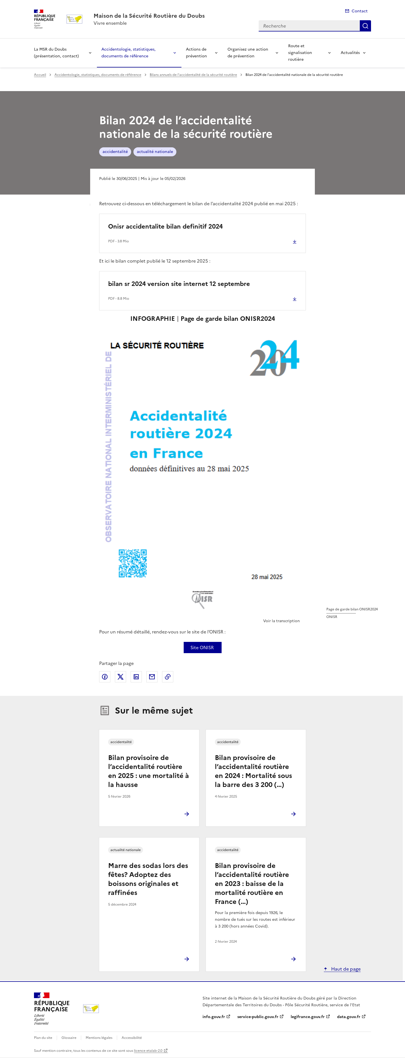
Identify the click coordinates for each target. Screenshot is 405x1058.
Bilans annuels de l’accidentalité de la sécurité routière (193, 74)
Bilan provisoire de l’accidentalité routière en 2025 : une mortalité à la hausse (148, 771)
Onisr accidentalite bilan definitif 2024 (165, 226)
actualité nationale (155, 152)
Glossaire (69, 1037)
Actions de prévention (196, 52)
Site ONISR (202, 647)
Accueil (40, 74)
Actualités (350, 53)
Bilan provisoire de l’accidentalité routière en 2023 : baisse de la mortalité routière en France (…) (252, 884)
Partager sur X (120, 676)
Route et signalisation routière (300, 52)
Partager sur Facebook (104, 676)
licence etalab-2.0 (148, 1050)
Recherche (365, 25)
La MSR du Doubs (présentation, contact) (56, 52)
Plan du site (43, 1037)
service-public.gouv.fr (257, 1017)
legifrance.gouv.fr (308, 1017)
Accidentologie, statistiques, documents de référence (128, 52)
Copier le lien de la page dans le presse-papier (167, 676)
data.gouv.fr (348, 1017)
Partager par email (152, 676)
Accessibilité (132, 1037)
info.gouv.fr (213, 1017)
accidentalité (115, 152)
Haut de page (345, 968)
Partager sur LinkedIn (136, 676)
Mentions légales (99, 1037)
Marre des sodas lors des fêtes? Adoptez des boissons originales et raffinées (148, 879)
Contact (360, 11)
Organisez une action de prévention (247, 52)
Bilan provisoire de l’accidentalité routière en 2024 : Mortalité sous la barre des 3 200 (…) (253, 771)
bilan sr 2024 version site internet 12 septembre (179, 283)
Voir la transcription (281, 621)
